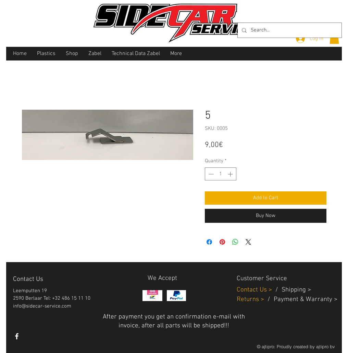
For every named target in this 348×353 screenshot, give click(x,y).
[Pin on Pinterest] (222, 242)
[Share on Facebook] (209, 242)
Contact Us (253, 290)
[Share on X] (248, 242)
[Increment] (231, 174)
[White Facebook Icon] (17, 336)
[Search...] (289, 30)
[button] (334, 38)
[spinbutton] (220, 174)
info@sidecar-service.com (42, 306)
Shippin (292, 290)
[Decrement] (210, 174)
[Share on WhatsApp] (235, 242)
